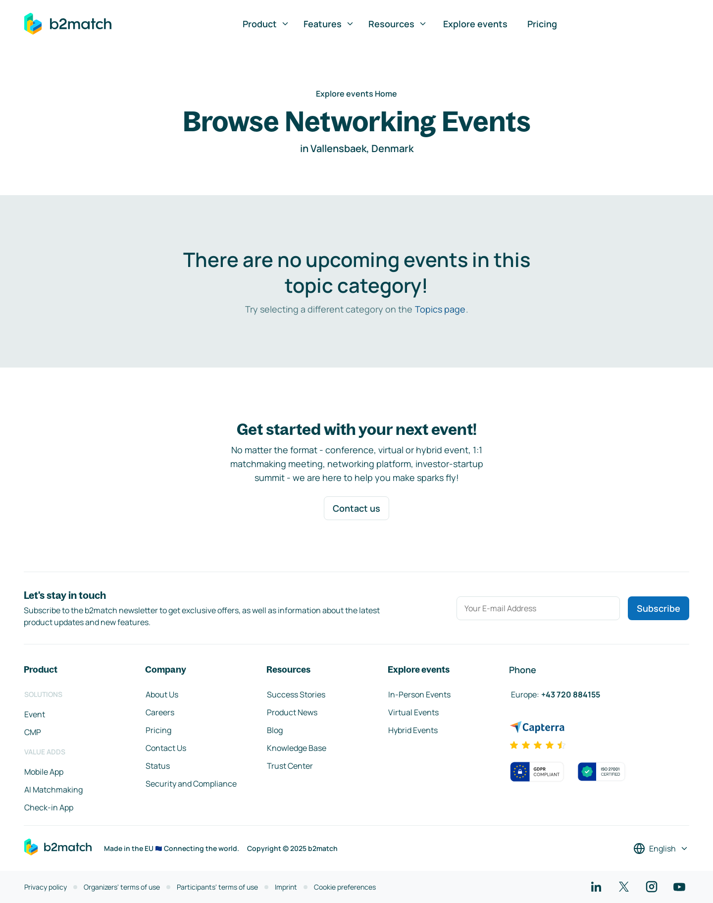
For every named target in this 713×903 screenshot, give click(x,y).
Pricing (542, 24)
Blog (275, 730)
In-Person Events (419, 694)
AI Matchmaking (53, 789)
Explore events (475, 24)
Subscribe (658, 608)
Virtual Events (413, 712)
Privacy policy (45, 887)
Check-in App (48, 807)
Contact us (356, 508)
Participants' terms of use (217, 887)
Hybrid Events (413, 730)
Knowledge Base (296, 748)
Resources (397, 24)
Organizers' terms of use (122, 887)
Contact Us (166, 748)
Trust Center (290, 765)
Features (329, 24)
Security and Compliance (191, 783)
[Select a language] (661, 848)
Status (158, 765)
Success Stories (296, 694)
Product (266, 24)
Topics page (440, 309)
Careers (160, 712)
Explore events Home (356, 93)
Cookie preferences (345, 887)
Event (34, 714)
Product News (292, 712)
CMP (32, 732)
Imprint (286, 887)
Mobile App (43, 771)
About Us (162, 694)
